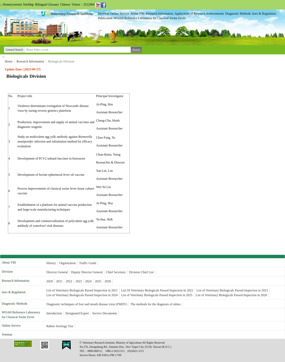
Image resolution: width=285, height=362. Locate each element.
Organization (67, 263)
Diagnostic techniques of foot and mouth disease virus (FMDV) (86, 304)
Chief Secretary (116, 272)
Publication (105, 18)
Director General (57, 272)
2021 (59, 281)
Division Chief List (141, 272)
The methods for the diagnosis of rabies (155, 304)
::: (1, 4)
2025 (98, 281)
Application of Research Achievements (199, 13)
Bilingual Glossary (47, 4)
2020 (49, 281)
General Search (14, 49)
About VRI (137, 13)
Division (103, 13)
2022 (69, 281)
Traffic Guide (87, 263)
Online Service (119, 13)
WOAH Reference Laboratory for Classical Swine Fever (149, 18)
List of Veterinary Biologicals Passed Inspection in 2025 (156, 295)
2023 (78, 281)
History (51, 263)
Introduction (54, 313)
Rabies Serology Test (59, 326)
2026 (107, 281)
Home (12, 4)
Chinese (65, 4)
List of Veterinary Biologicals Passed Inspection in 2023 (232, 290)
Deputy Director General (87, 272)
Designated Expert (77, 313)
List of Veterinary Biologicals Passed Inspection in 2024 (82, 295)
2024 (88, 281)
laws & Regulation (264, 13)
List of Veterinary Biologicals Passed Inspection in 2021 (82, 290)
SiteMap (28, 4)
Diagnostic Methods (238, 13)
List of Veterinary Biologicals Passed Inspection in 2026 (231, 295)
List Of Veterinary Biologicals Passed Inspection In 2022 (157, 290)
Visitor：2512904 (83, 4)
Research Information (159, 13)
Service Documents (104, 313)
